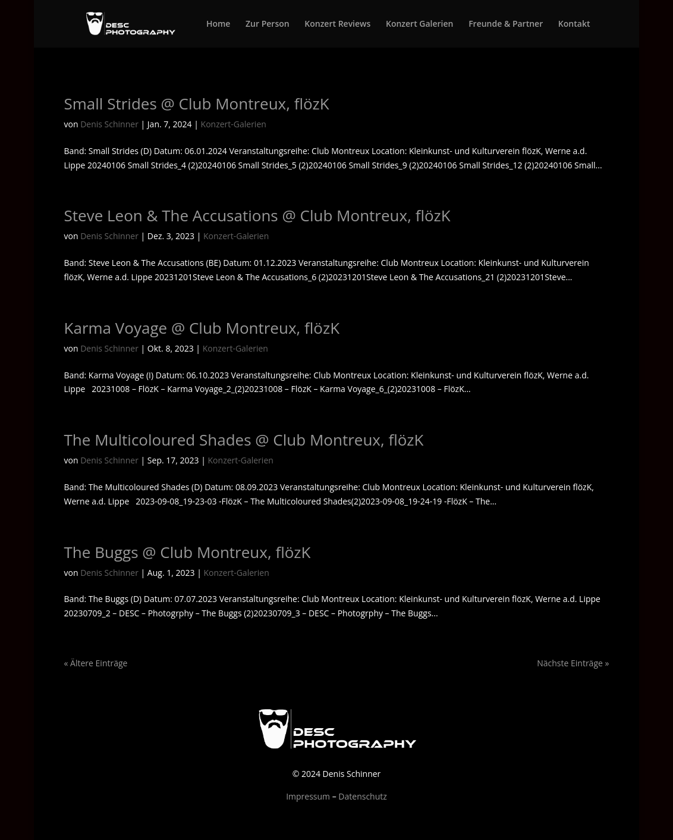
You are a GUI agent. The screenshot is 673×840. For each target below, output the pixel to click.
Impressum (308, 796)
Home (218, 24)
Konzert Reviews (337, 24)
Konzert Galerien (420, 24)
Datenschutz (362, 796)
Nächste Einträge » (573, 663)
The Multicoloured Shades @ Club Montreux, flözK (244, 439)
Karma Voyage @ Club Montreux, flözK (202, 327)
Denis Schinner (109, 124)
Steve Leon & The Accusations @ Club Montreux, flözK (257, 215)
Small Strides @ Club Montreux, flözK (196, 103)
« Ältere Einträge (96, 663)
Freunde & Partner (505, 24)
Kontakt (574, 24)
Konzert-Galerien (233, 124)
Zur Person (268, 24)
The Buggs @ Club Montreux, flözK (187, 552)
